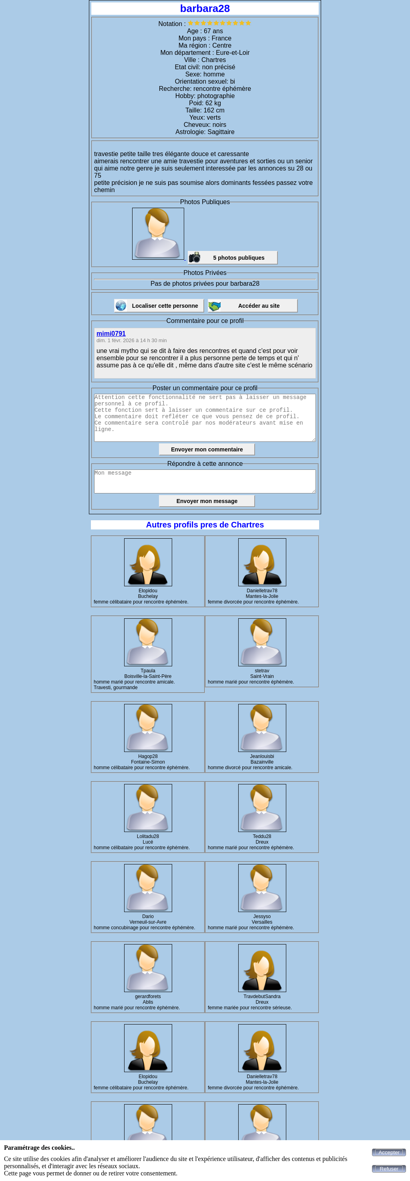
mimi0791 (111, 333)
